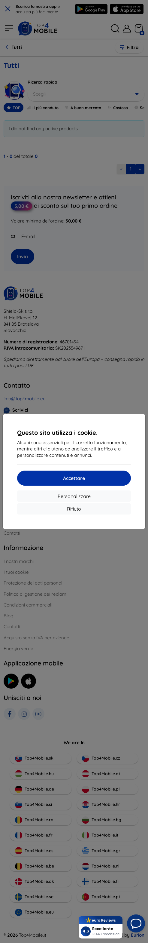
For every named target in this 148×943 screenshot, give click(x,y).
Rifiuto (74, 509)
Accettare (74, 478)
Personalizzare (74, 496)
